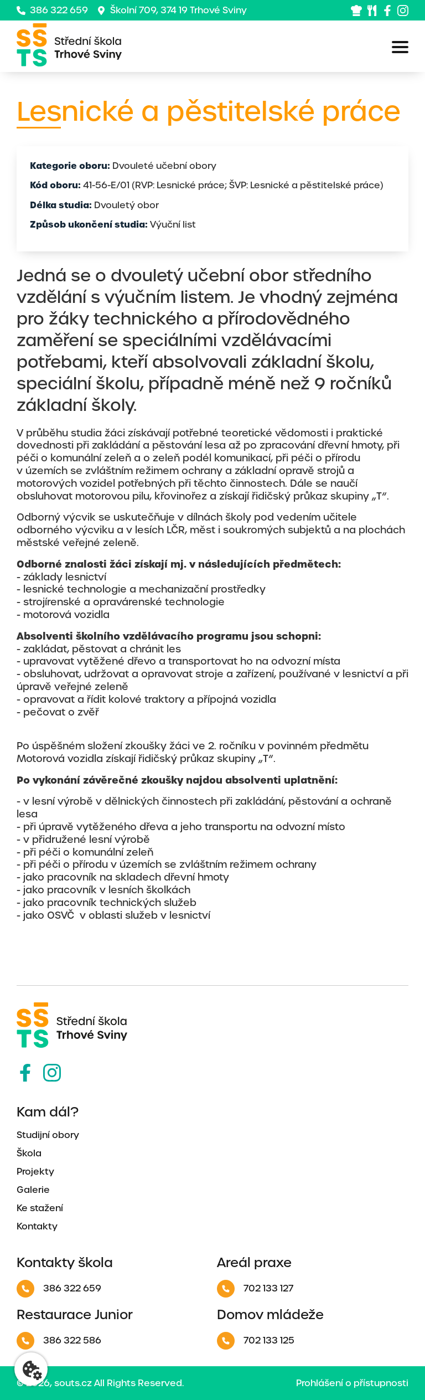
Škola (29, 1153)
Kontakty (37, 1226)
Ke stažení (40, 1208)
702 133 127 (255, 1289)
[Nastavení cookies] (31, 1369)
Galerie (33, 1190)
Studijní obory (48, 1135)
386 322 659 (52, 10)
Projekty (35, 1171)
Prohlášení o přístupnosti (352, 1383)
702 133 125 (255, 1341)
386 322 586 (59, 1341)
